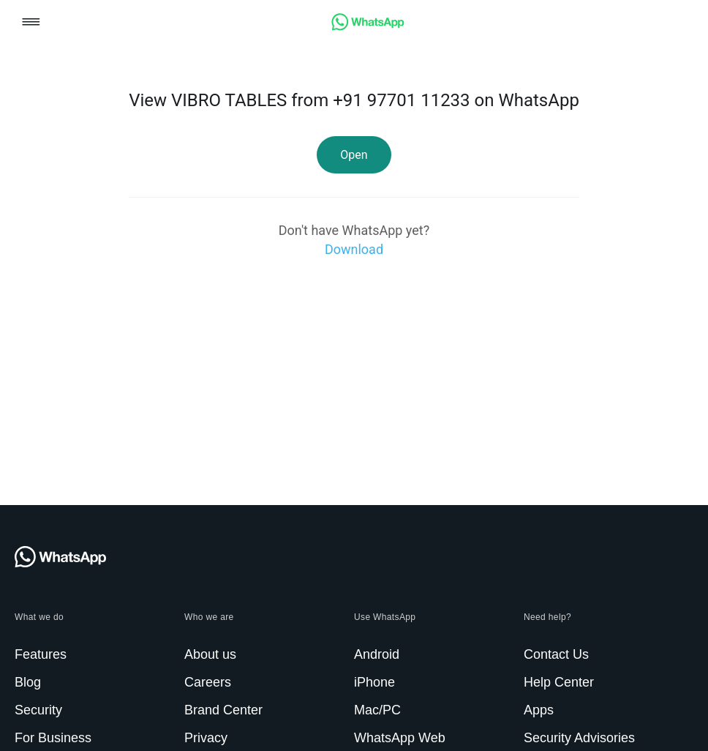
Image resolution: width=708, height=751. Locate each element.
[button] (31, 23)
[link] (367, 26)
